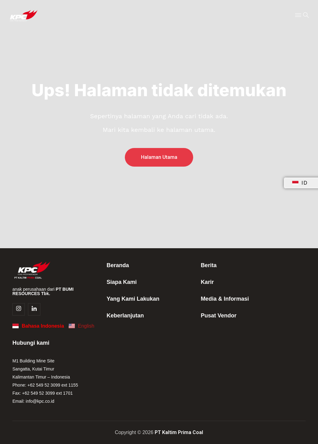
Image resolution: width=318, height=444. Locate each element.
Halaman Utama (159, 157)
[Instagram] (18, 309)
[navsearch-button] (306, 15)
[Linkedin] (34, 309)
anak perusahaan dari (43, 291)
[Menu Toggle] (298, 15)
